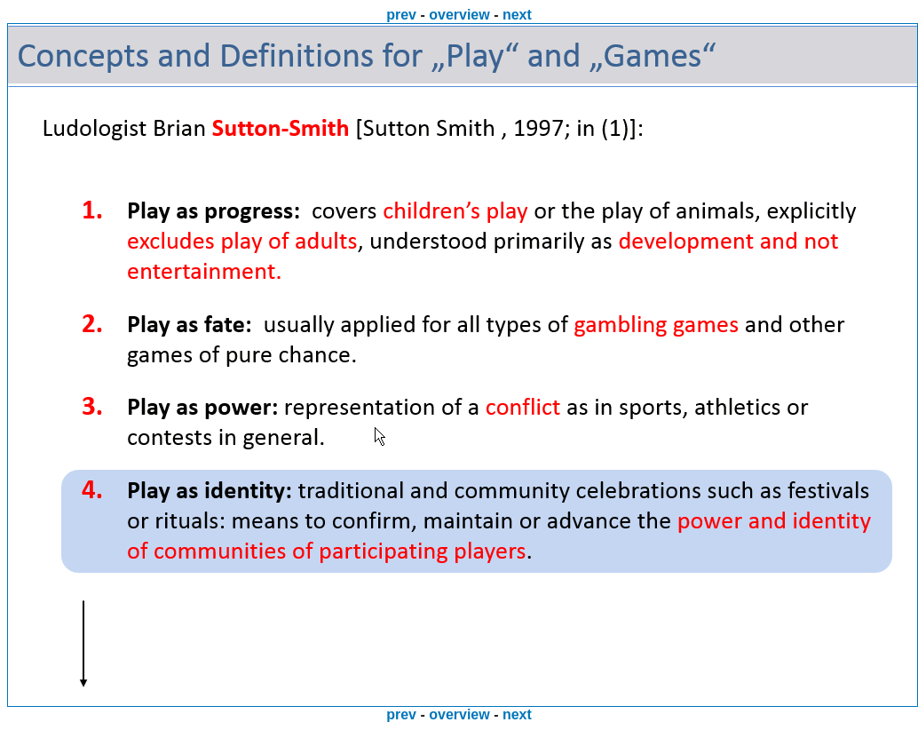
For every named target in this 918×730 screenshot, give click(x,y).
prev (401, 14)
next (517, 14)
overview (459, 14)
